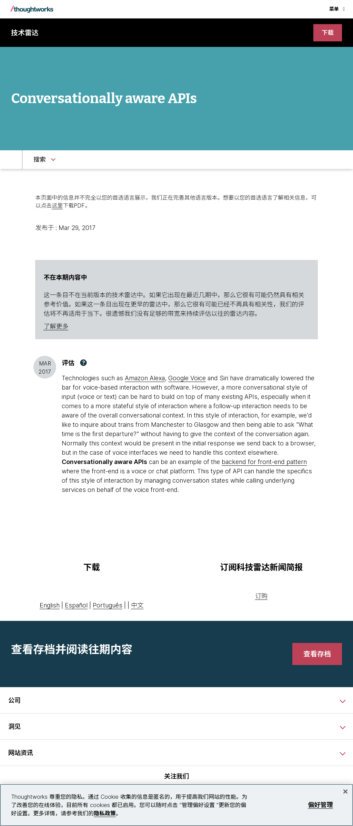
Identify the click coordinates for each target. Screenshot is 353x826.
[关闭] (345, 791)
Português (107, 605)
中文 (137, 605)
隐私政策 (105, 813)
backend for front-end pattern (264, 462)
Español (76, 605)
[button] (83, 363)
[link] (327, 33)
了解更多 (55, 326)
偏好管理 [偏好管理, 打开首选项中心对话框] (320, 804)
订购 (261, 596)
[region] (176, 805)
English (50, 605)
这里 (57, 205)
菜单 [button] (337, 9)
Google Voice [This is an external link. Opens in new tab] (187, 378)
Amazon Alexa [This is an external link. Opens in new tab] (145, 378)
